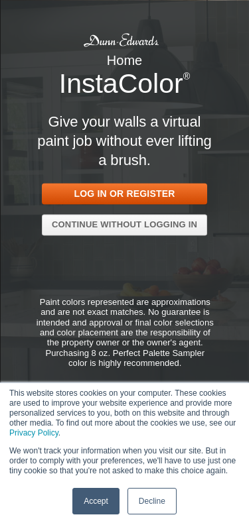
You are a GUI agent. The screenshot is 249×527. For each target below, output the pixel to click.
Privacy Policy (33, 432)
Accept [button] (96, 500)
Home (124, 59)
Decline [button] (152, 500)
